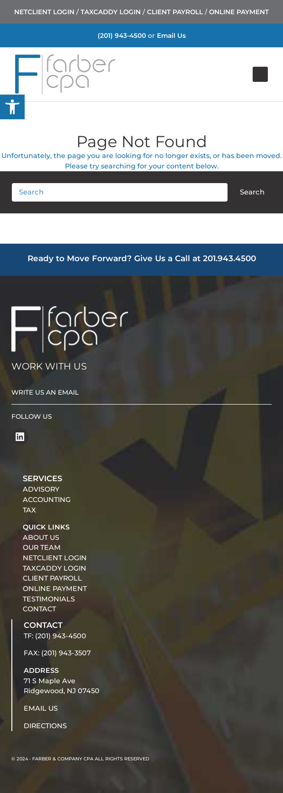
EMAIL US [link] (41, 708)
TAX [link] (29, 510)
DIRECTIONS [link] (45, 726)
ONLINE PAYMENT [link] (239, 12)
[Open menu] (260, 74)
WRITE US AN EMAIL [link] (45, 392)
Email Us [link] (171, 35)
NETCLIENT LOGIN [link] (44, 12)
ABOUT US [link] (41, 537)
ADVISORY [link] (41, 489)
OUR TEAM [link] (42, 547)
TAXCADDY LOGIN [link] (111, 12)
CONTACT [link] (39, 609)
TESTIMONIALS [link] (49, 599)
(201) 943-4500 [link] (122, 35)
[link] (12, 107)
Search (252, 192)
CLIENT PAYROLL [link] (175, 12)
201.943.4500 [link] (229, 258)
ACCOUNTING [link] (47, 499)
